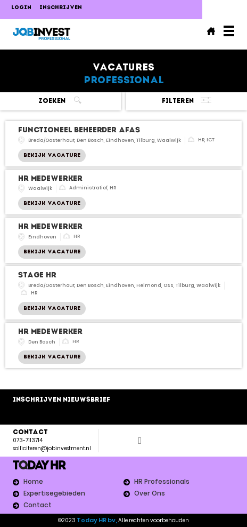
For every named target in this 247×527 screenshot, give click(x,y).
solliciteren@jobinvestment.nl (52, 448)
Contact (37, 504)
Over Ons (149, 493)
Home (33, 481)
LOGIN (21, 8)
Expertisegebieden (54, 493)
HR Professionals (162, 481)
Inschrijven (60, 8)
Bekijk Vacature (51, 155)
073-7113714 (28, 440)
